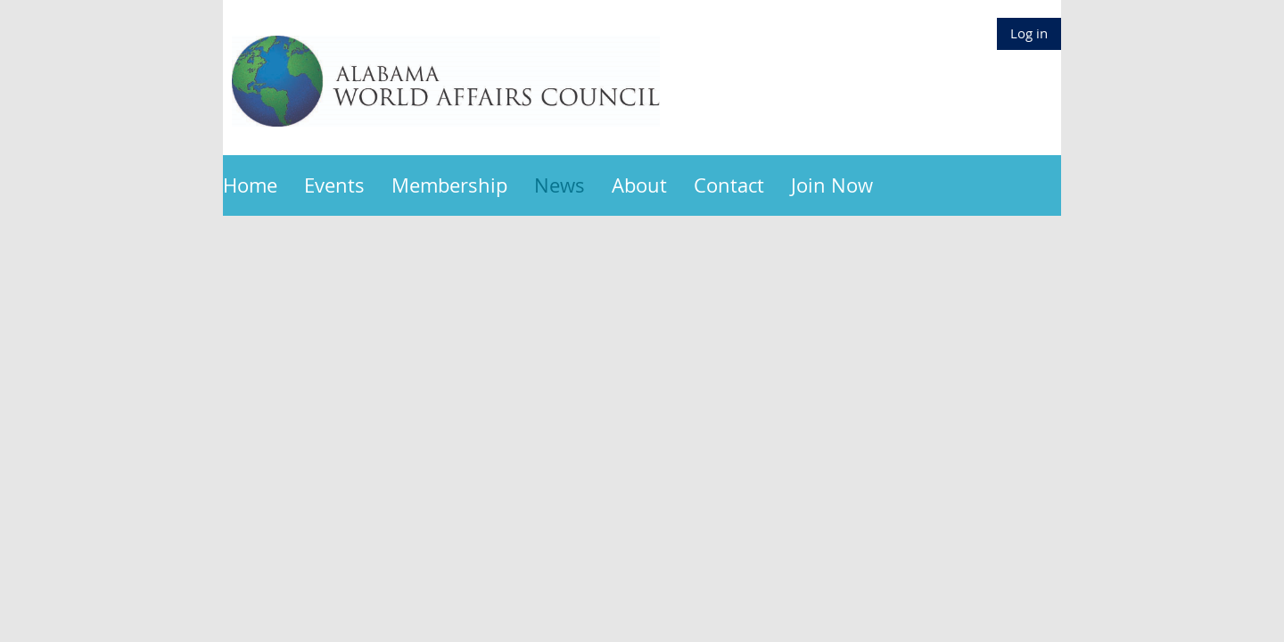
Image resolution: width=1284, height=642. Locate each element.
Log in (1029, 33)
